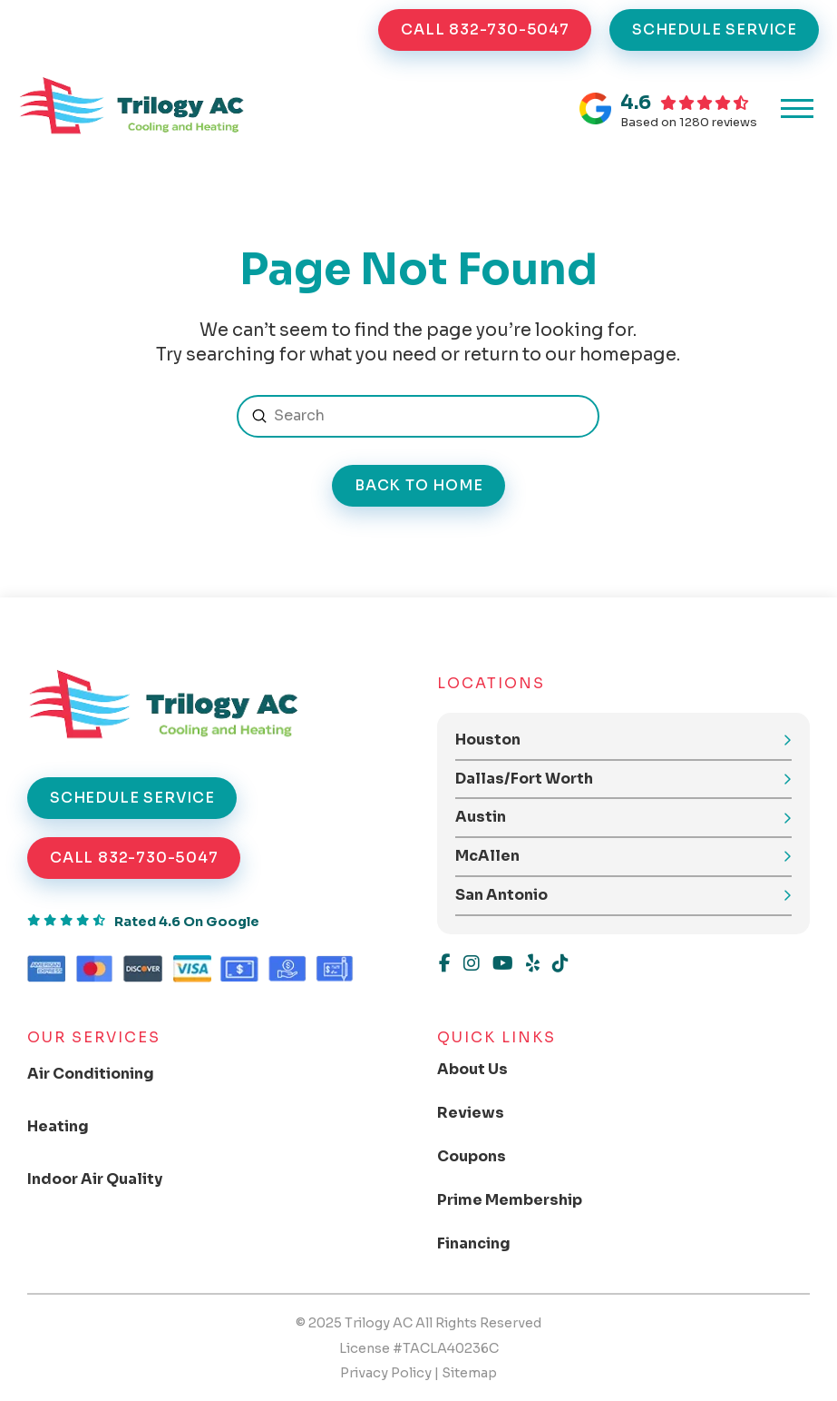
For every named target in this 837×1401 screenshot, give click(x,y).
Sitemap (469, 1373)
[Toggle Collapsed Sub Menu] (105, 1074)
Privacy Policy (386, 1373)
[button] (797, 109)
